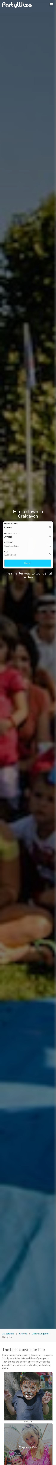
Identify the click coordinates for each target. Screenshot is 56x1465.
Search (27, 563)
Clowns (23, 1333)
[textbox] (28, 555)
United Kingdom (40, 1333)
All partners (8, 1333)
